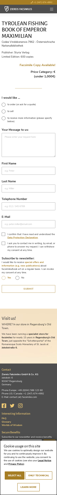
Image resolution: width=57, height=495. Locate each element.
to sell (7, 111)
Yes (6, 278)
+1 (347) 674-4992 (41, 2)
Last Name (9, 181)
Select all (14, 475)
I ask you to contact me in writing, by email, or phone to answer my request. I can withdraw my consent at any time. (28, 247)
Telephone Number (14, 199)
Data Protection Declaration (22, 237)
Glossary (6, 421)
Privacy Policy (16, 464)
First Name (9, 163)
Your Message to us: (15, 130)
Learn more (28, 487)
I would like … (11, 98)
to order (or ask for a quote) (19, 105)
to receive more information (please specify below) (27, 119)
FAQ (4, 418)
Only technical (38, 475)
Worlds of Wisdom (12, 425)
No (20, 278)
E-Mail (6, 217)
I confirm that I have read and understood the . (28, 236)
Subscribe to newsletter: (18, 258)
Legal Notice (44, 460)
